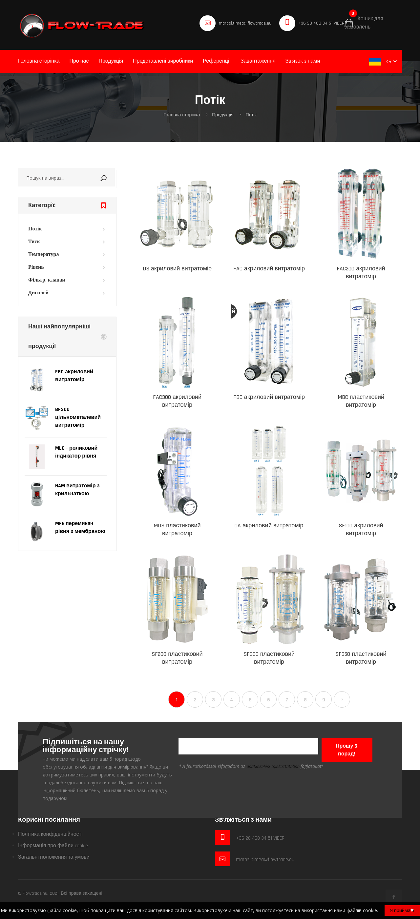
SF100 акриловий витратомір (361, 529)
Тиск (34, 241)
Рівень (36, 267)
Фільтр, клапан (46, 280)
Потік (251, 115)
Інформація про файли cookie (53, 845)
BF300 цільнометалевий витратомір (78, 417)
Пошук (111, 177)
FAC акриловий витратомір (269, 268)
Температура (43, 254)
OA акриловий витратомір (269, 525)
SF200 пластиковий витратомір (177, 658)
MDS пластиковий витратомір (177, 529)
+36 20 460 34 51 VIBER (322, 23)
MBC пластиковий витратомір (361, 401)
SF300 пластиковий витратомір (269, 658)
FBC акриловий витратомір (269, 397)
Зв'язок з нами (302, 61)
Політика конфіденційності (50, 834)
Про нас (79, 61)
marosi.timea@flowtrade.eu (245, 23)
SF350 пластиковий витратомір (360, 658)
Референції (217, 61)
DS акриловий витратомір (177, 268)
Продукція (110, 61)
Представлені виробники (163, 61)
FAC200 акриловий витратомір (361, 272)
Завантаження (258, 61)
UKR (381, 61)
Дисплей (38, 292)
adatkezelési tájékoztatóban (272, 767)
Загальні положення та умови (54, 857)
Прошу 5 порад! (346, 750)
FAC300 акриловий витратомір (177, 401)
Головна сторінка (38, 61)
